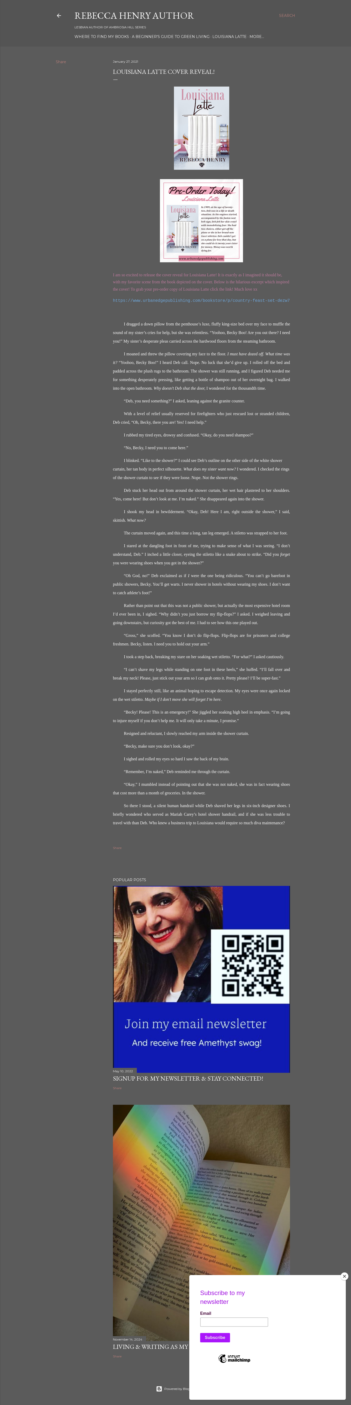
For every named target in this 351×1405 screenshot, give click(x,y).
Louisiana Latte (229, 36)
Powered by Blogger (175, 1389)
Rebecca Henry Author (134, 15)
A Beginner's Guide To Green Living (171, 36)
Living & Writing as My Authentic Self (176, 1347)
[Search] (287, 15)
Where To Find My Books (102, 36)
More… (256, 36)
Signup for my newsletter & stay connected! (188, 1078)
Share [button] (61, 62)
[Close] (344, 1302)
